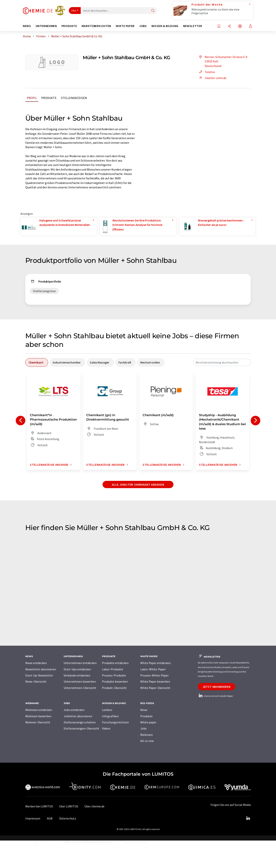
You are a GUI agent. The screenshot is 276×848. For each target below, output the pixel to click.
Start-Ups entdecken (77, 669)
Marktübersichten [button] (96, 26)
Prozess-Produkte (114, 675)
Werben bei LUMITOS (39, 806)
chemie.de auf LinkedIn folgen (215, 695)
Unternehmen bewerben (80, 681)
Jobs (143, 728)
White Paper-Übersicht (155, 688)
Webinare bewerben (38, 716)
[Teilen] (229, 26)
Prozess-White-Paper (154, 675)
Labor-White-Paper (153, 669)
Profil (32, 98)
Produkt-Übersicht (114, 688)
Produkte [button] (69, 26)
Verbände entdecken (77, 675)
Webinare (146, 735)
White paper (148, 722)
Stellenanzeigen (74, 98)
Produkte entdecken (115, 663)
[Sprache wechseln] (240, 26)
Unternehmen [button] (46, 26)
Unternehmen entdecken (80, 663)
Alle (73, 10)
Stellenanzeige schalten (80, 722)
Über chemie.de (94, 806)
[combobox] (222, 362)
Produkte (49, 98)
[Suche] (153, 11)
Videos (106, 728)
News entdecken (36, 663)
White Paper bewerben (155, 681)
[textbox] (222, 362)
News (143, 710)
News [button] (27, 26)
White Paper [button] (125, 26)
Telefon (206, 72)
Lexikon (107, 710)
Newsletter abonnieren (40, 669)
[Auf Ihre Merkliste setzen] (219, 26)
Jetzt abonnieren (216, 687)
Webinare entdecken (38, 710)
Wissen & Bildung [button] (164, 26)
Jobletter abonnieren (78, 716)
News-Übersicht (35, 681)
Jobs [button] (143, 26)
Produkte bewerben (115, 681)
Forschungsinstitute (115, 722)
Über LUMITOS (68, 806)
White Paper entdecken (155, 663)
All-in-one (147, 741)
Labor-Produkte (112, 669)
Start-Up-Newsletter (39, 675)
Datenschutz (67, 818)
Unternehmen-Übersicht (80, 688)
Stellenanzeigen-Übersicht (81, 728)
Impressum (32, 818)
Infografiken (110, 716)
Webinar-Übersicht (37, 722)
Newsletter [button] (192, 26)
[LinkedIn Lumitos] (248, 818)
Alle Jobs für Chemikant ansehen (138, 484)
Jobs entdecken (74, 710)
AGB (50, 818)
